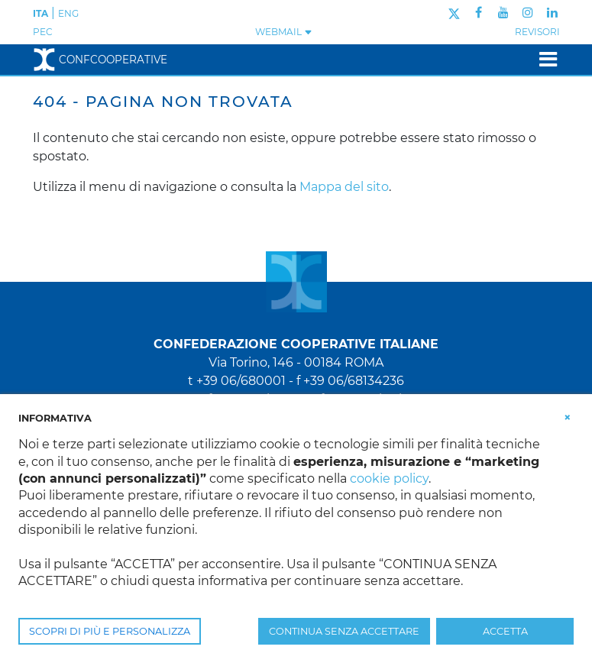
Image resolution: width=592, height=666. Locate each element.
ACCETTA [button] (505, 631)
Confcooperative (100, 59)
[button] (567, 417)
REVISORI (537, 31)
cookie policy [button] (389, 478)
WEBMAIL (283, 31)
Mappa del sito (344, 186)
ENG (68, 13)
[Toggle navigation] (543, 59)
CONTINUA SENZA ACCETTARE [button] (344, 631)
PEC (43, 31)
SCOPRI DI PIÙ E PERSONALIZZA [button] (109, 631)
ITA (40, 13)
